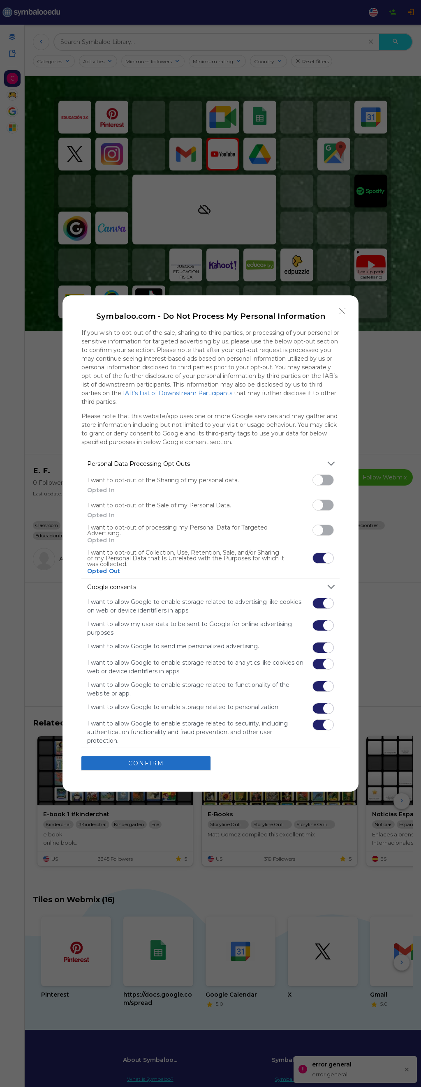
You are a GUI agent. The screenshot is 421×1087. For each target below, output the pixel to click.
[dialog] (210, 543)
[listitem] (210, 463)
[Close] (342, 311)
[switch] (323, 480)
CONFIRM (146, 763)
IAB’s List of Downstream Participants (177, 393)
